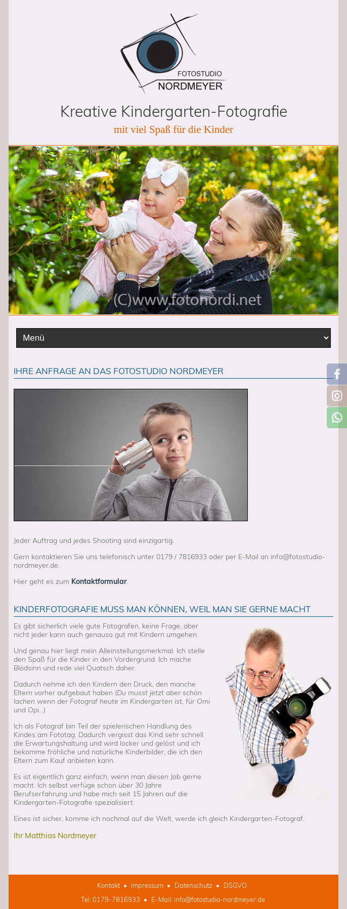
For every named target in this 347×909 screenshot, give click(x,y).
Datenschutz (193, 885)
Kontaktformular (98, 581)
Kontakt (108, 885)
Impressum (147, 885)
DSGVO (235, 885)
